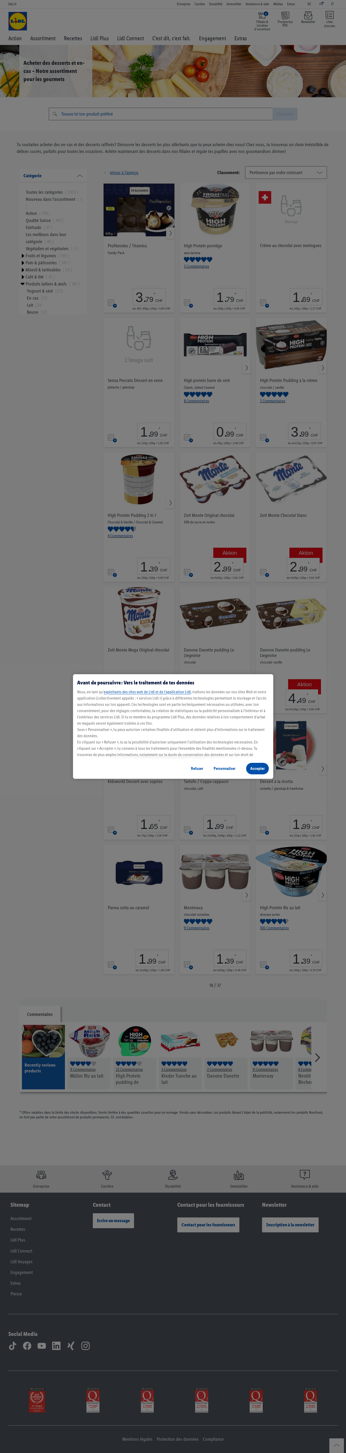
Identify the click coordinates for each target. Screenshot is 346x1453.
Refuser (197, 768)
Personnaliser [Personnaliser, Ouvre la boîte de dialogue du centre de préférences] (224, 768)
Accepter (257, 768)
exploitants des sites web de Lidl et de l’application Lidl (147, 691)
